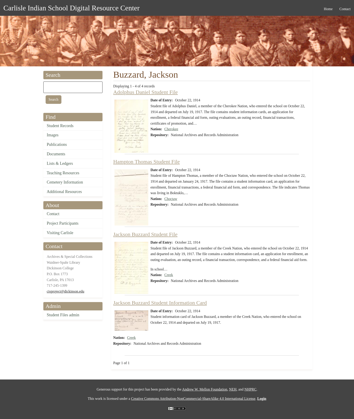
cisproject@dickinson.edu (65, 291)
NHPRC (250, 389)
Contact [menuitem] (345, 9)
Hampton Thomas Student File (146, 162)
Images (52, 135)
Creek (168, 275)
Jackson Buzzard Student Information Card (160, 303)
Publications (57, 144)
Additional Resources (64, 191)
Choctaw (170, 199)
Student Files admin (63, 315)
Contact (53, 214)
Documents (56, 154)
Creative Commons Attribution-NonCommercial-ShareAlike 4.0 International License (193, 398)
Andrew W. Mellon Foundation (204, 389)
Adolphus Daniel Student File (145, 92)
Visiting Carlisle (60, 232)
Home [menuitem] (328, 9)
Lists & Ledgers (60, 163)
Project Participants (62, 223)
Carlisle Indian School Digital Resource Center (71, 8)
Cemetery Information (65, 182)
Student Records (60, 125)
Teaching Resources (63, 173)
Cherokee (171, 129)
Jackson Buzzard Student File (145, 234)
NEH (233, 389)
